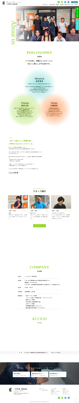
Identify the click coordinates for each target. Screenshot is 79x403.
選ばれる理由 (52, 4)
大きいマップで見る (55, 352)
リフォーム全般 (53, 388)
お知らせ (76, 4)
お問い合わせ (65, 392)
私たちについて (46, 4)
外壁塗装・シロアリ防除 (55, 391)
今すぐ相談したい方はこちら (34, 379)
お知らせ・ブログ (66, 391)
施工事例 (61, 4)
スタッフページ (39, 225)
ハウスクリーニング (54, 394)
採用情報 (74, 2)
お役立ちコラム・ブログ (69, 4)
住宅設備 (52, 390)
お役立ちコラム (65, 390)
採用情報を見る (46, 379)
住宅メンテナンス (54, 392)
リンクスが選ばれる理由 (43, 390)
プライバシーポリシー (66, 394)
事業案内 (57, 4)
